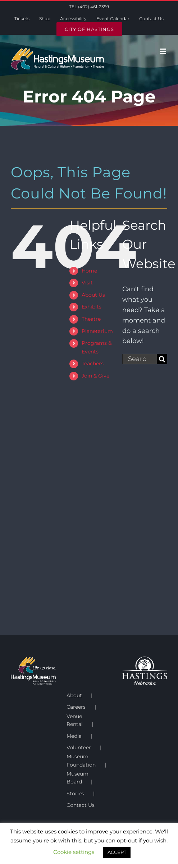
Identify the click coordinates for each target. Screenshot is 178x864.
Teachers (93, 363)
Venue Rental (75, 720)
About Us (93, 295)
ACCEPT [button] (117, 852)
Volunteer (79, 747)
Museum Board (77, 778)
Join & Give (95, 375)
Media (74, 736)
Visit (87, 282)
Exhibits (91, 306)
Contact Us (81, 805)
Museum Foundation (81, 760)
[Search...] (139, 359)
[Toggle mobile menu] (163, 51)
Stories (75, 793)
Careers (76, 707)
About (74, 695)
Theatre (91, 319)
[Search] (162, 359)
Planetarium (97, 331)
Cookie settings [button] (73, 852)
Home (89, 271)
